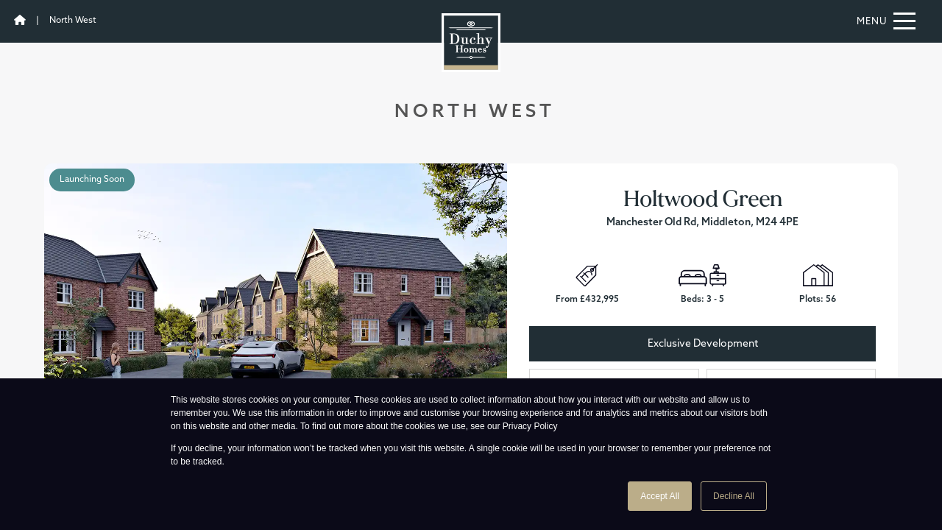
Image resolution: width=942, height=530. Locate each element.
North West (72, 20)
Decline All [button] (733, 496)
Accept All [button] (659, 496)
